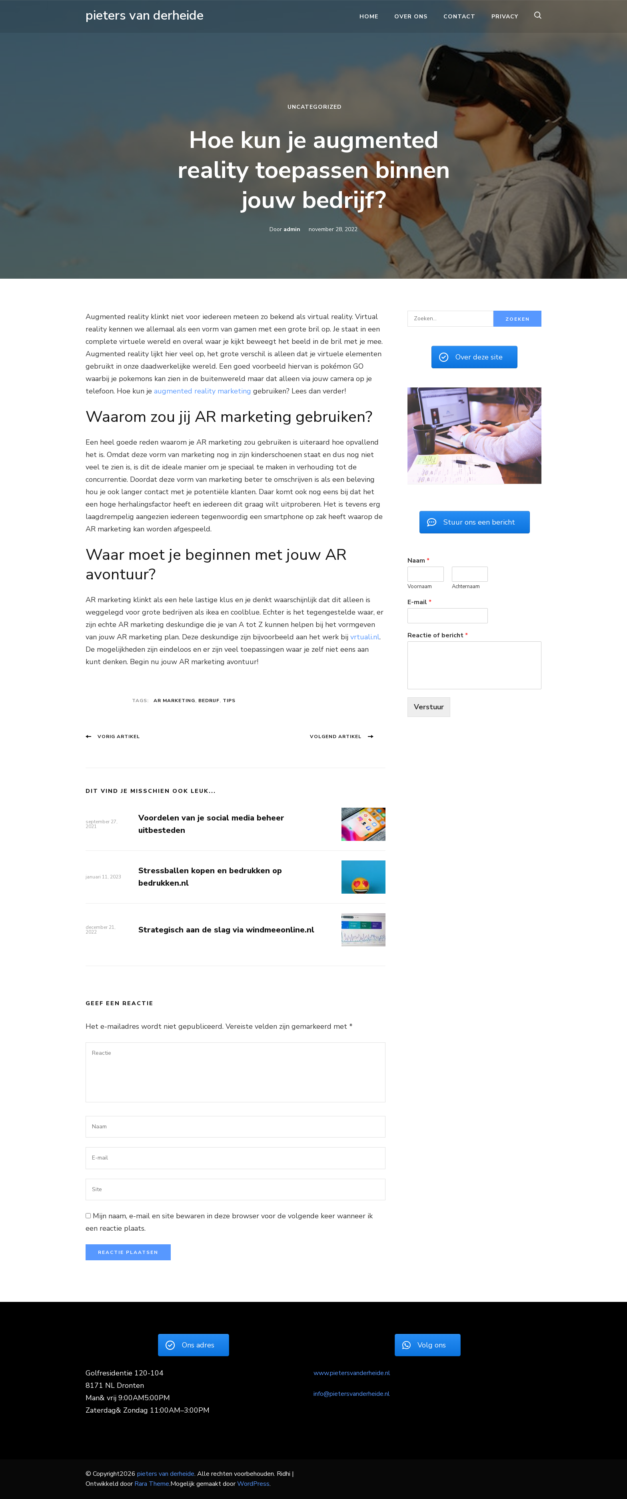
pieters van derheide (145, 15)
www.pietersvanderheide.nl (352, 1373)
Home (368, 16)
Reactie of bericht (437, 635)
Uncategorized (315, 107)
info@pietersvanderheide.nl (352, 1393)
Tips (229, 700)
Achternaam (466, 586)
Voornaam (419, 586)
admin (292, 229)
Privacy (504, 16)
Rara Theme (151, 1483)
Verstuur (429, 706)
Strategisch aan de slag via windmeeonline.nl (226, 929)
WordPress (253, 1483)
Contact (459, 16)
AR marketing (174, 700)
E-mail (419, 601)
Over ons (410, 16)
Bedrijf (209, 700)
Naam (418, 560)
